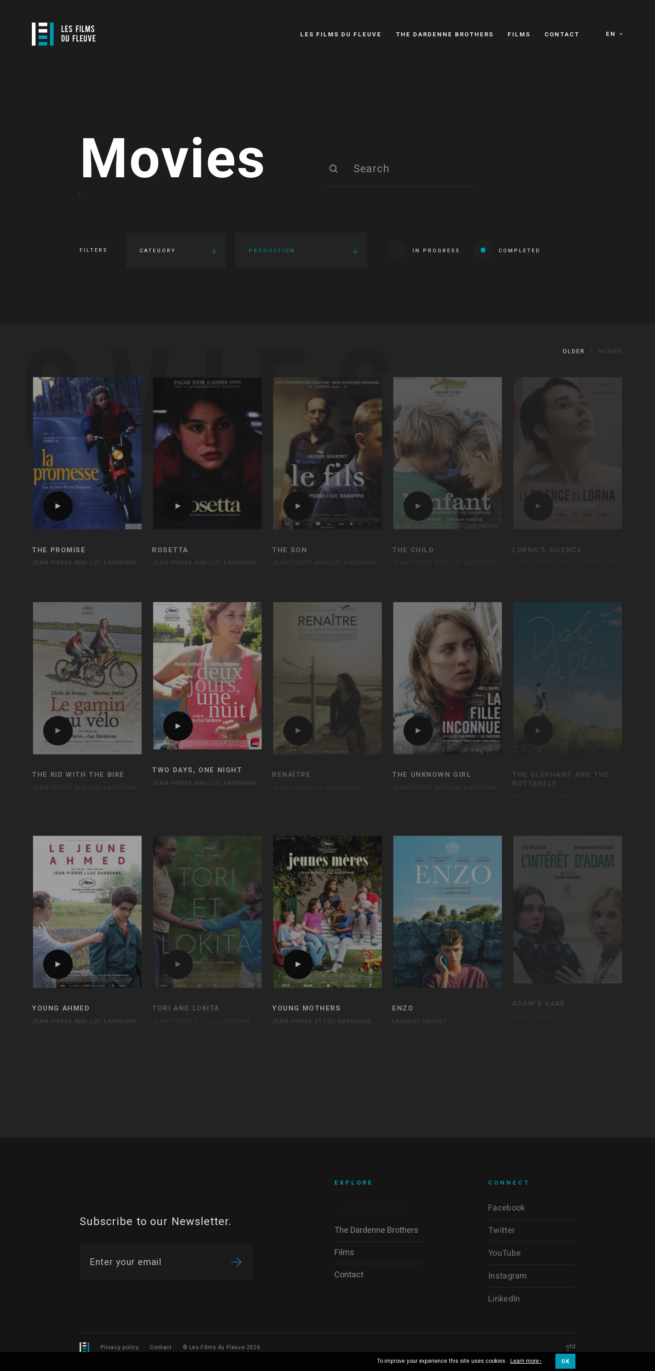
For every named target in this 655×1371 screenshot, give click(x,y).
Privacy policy (120, 1347)
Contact (160, 1347)
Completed (507, 249)
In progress (424, 249)
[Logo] (64, 34)
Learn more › (526, 1361)
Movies (173, 160)
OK (565, 1361)
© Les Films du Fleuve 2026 (222, 1347)
